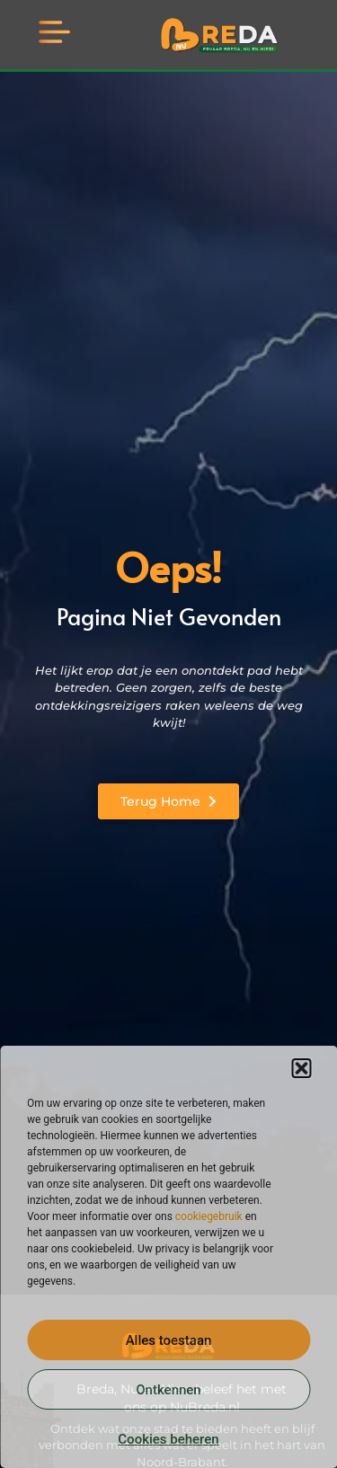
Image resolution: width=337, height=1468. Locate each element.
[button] (301, 1068)
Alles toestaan (169, 1340)
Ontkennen (168, 1390)
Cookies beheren (168, 1439)
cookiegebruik (209, 1216)
